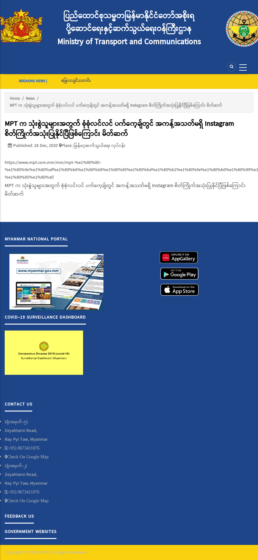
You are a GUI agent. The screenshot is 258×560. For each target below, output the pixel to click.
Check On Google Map (28, 457)
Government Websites (30, 531)
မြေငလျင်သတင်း (76, 80)
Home (15, 98)
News (30, 98)
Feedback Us (19, 516)
